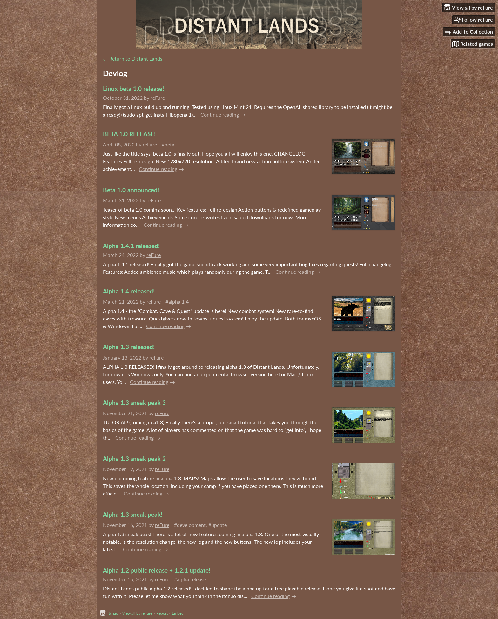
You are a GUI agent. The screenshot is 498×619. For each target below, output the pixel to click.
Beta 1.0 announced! (131, 189)
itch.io (113, 613)
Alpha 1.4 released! (129, 291)
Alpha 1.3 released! (129, 346)
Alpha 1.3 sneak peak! (132, 514)
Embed (178, 613)
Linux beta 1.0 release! (133, 88)
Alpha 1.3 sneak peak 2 (134, 458)
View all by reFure (137, 613)
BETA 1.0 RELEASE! (129, 134)
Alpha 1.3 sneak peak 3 (134, 402)
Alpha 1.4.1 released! (131, 245)
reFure (158, 98)
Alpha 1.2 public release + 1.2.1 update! (156, 570)
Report (162, 613)
